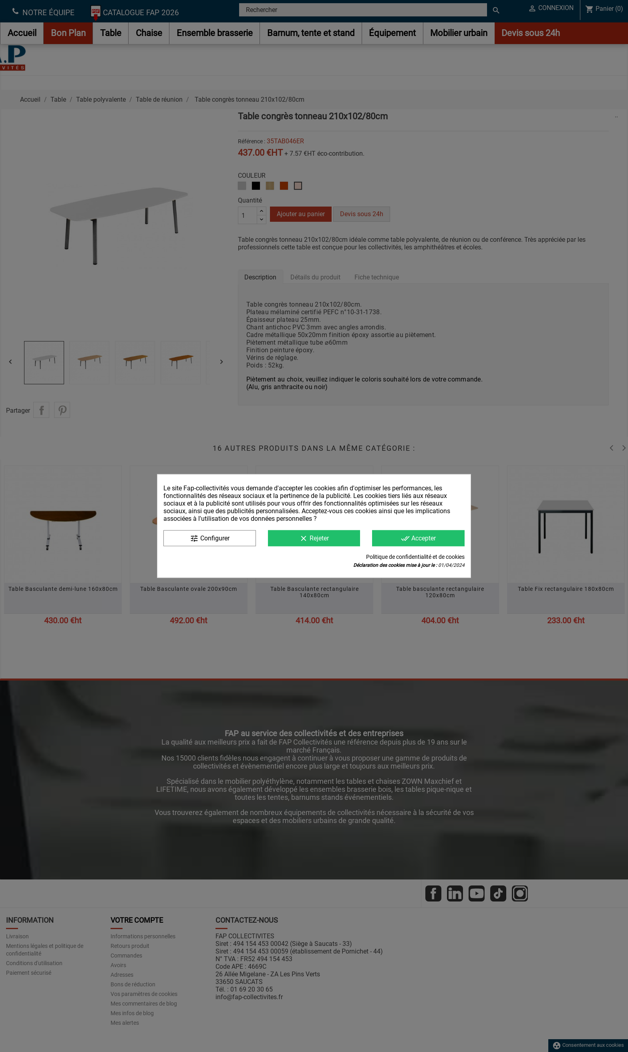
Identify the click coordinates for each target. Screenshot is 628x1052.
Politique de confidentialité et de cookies (415, 557)
